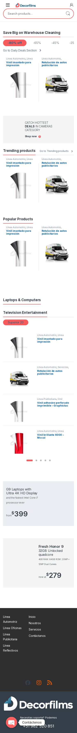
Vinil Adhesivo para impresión (51, 400)
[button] (29, 460)
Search (68, 13)
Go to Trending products (54, 151)
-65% (37, 43)
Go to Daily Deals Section (20, 50)
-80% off (15, 43)
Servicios (63, 367)
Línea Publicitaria (46, 399)
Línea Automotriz (15, 58)
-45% (55, 43)
